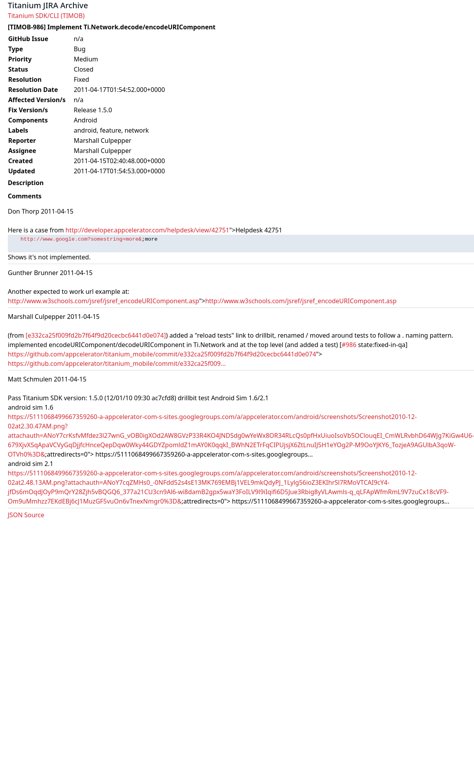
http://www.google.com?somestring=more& (80, 239)
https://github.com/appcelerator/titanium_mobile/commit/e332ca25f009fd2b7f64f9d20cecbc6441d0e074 (162, 354)
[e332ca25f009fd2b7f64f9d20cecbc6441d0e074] (95, 335)
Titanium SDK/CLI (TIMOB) (46, 15)
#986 (349, 344)
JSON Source (26, 515)
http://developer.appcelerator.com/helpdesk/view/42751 (147, 230)
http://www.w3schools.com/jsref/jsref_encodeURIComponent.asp (103, 301)
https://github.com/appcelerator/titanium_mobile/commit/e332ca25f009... (117, 363)
